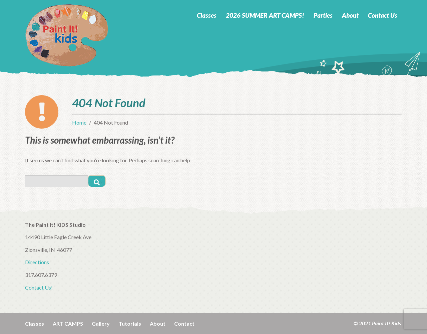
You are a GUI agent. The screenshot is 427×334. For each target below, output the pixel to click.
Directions (37, 262)
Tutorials (129, 323)
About (350, 15)
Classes (207, 15)
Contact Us (382, 15)
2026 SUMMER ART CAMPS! (265, 15)
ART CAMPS (68, 323)
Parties (323, 15)
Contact (184, 323)
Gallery (101, 323)
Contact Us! (39, 287)
